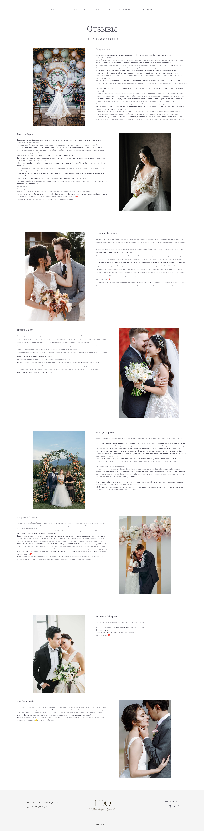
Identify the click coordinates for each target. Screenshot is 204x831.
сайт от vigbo (102, 824)
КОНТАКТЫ (148, 9)
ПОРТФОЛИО (97, 9)
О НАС (75, 9)
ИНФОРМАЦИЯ (123, 9)
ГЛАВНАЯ (55, 9)
